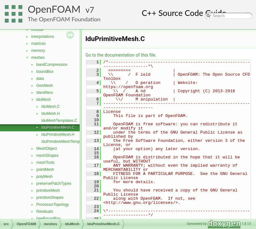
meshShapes (47, 155)
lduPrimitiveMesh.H (57, 134)
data (40, 78)
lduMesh (43, 99)
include (37, 29)
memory (38, 50)
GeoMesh (44, 85)
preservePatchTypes (53, 183)
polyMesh (44, 176)
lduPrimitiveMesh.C (57, 127)
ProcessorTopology (52, 204)
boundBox (45, 71)
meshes (38, 57)
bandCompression (51, 64)
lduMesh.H (50, 113)
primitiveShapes (49, 197)
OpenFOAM (54, 9)
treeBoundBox (48, 218)
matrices (38, 43)
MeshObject (46, 148)
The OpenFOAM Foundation (64, 19)
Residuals (44, 211)
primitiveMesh (48, 190)
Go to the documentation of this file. (121, 55)
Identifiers (44, 92)
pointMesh (45, 169)
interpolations (42, 36)
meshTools (45, 162)
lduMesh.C (50, 106)
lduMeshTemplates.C (59, 120)
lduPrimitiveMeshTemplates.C (66, 141)
